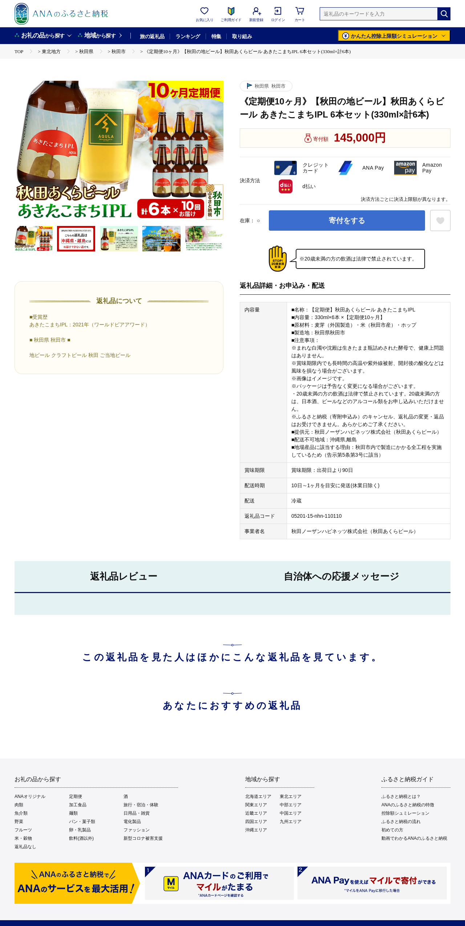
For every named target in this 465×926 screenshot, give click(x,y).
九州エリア (291, 821)
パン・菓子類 (82, 821)
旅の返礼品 (152, 36)
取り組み (242, 36)
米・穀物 (23, 838)
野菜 (19, 821)
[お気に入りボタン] (440, 220)
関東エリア (256, 804)
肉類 (19, 804)
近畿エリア (256, 813)
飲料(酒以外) (81, 838)
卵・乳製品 (80, 829)
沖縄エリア (256, 829)
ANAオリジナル (30, 796)
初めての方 (392, 829)
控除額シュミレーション (405, 813)
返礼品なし (25, 846)
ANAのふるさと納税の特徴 (407, 804)
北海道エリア (258, 796)
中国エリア (291, 813)
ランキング (187, 36)
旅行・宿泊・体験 (141, 804)
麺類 (73, 813)
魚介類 (21, 813)
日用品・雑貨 (137, 813)
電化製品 (132, 821)
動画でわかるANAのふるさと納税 (414, 838)
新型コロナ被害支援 (143, 838)
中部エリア (291, 804)
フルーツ (23, 829)
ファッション (137, 829)
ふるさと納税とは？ (401, 796)
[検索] (443, 13)
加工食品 (77, 804)
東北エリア (291, 796)
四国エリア (256, 821)
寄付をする (347, 220)
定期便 (75, 796)
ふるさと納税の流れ (401, 821)
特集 (216, 36)
